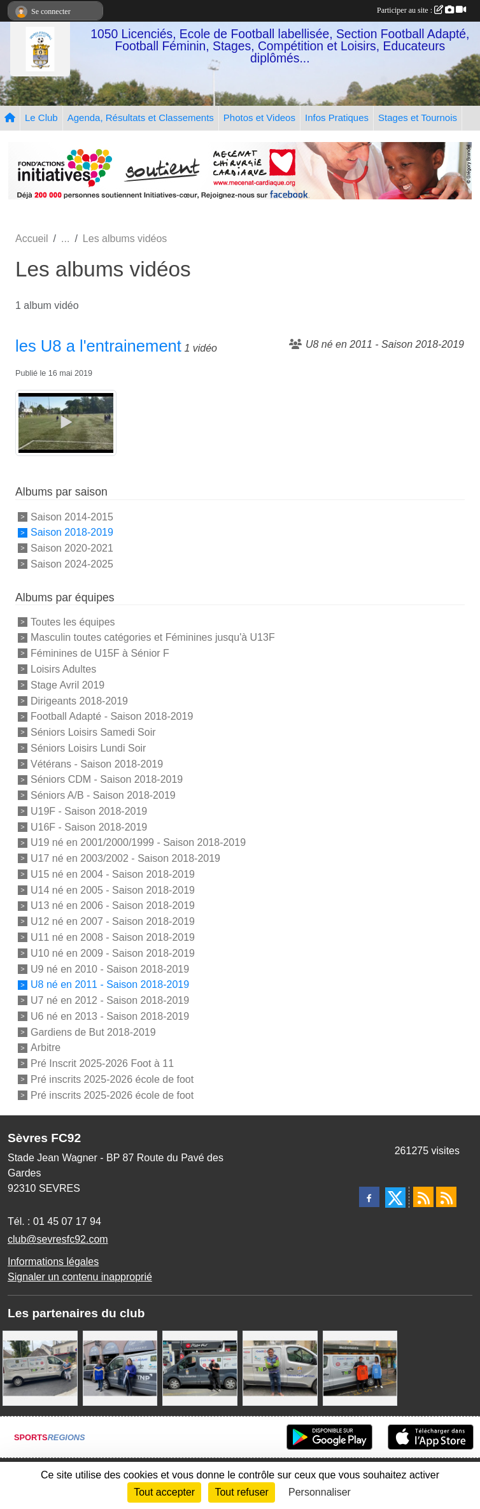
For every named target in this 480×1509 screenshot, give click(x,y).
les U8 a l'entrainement (98, 346)
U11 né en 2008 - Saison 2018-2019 (113, 937)
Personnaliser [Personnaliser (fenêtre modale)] (319, 1492)
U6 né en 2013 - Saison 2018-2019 (110, 1016)
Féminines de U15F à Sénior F (100, 653)
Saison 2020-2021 (72, 548)
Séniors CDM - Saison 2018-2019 (107, 779)
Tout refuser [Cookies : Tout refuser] (241, 1492)
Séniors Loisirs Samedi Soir (93, 732)
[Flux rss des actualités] (423, 1197)
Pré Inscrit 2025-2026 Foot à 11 (102, 1063)
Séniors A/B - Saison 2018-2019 (103, 795)
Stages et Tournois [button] (417, 117)
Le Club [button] (41, 117)
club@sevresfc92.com (58, 1239)
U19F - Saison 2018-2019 (89, 811)
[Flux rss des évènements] (446, 1197)
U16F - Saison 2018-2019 (89, 826)
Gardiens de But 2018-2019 (93, 1031)
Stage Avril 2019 (67, 685)
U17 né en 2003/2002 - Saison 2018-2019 (125, 858)
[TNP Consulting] (280, 1367)
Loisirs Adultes (63, 669)
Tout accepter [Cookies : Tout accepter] (164, 1492)
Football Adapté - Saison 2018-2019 (112, 716)
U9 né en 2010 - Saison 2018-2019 (110, 968)
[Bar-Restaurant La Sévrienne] (40, 1367)
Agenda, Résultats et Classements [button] (140, 117)
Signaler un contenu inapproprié (80, 1276)
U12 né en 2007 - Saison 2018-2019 (113, 921)
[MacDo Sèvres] (360, 1367)
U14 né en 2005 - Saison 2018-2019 (113, 889)
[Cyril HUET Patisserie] (120, 1367)
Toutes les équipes (73, 621)
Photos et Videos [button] (259, 117)
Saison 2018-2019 (72, 532)
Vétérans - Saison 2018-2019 (97, 763)
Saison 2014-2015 (72, 516)
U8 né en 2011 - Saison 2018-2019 (110, 984)
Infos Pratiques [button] (337, 117)
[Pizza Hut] (199, 1367)
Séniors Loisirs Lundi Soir (88, 748)
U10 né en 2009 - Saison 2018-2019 (113, 953)
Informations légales (53, 1261)
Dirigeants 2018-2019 (79, 700)
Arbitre (45, 1047)
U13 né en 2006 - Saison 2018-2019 (113, 905)
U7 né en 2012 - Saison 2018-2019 (110, 1000)
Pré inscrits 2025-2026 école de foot (112, 1079)
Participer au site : (421, 10)
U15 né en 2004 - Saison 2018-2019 (113, 874)
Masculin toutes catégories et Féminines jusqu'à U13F (153, 637)
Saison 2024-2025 (72, 564)
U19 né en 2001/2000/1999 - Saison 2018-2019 (138, 842)
